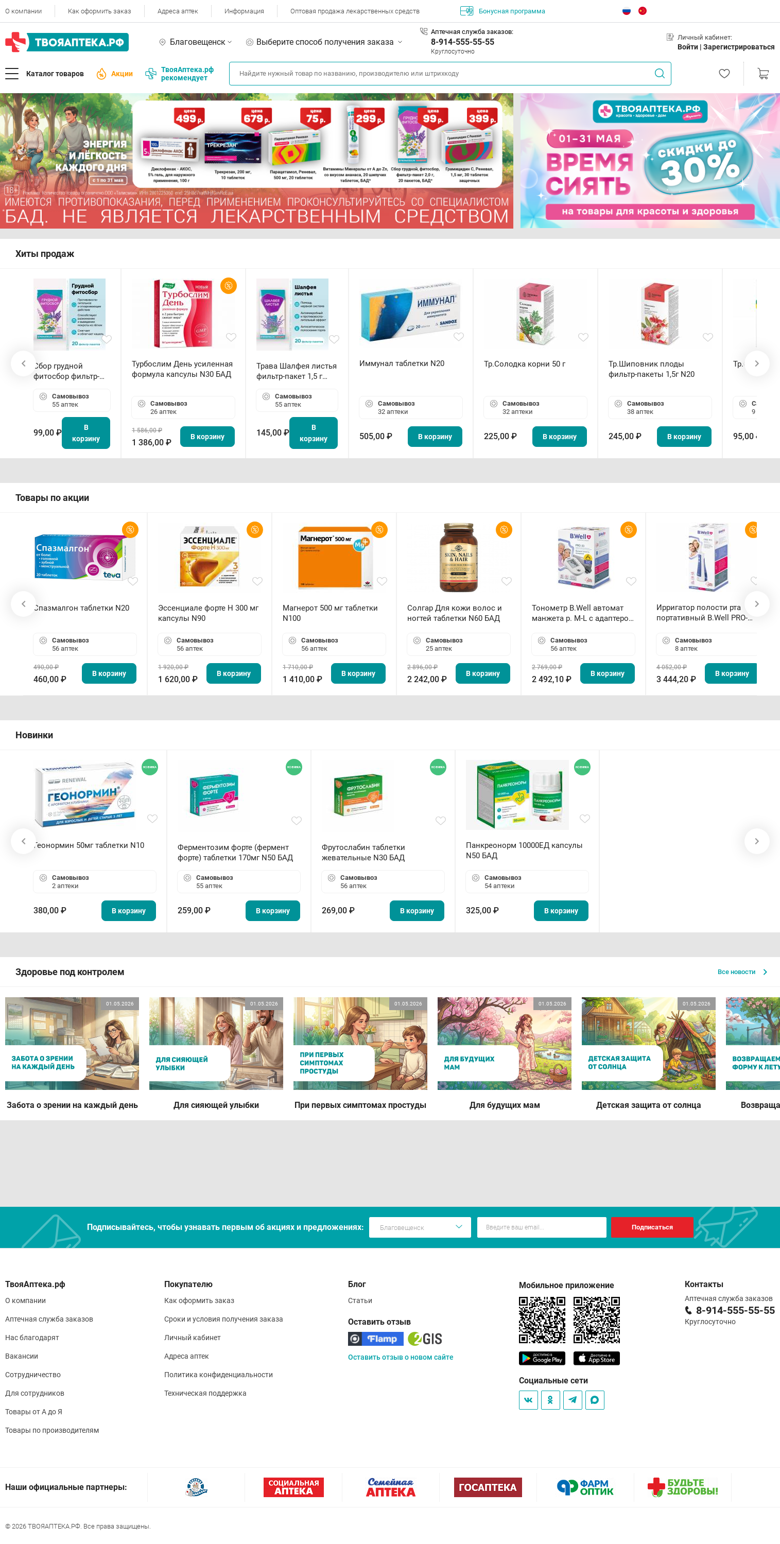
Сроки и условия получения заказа (223, 1319)
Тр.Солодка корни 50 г (524, 364)
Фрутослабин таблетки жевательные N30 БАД (363, 852)
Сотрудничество (33, 1374)
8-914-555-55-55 (462, 42)
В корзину (86, 433)
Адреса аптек (178, 11)
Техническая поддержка (205, 1393)
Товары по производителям (52, 1430)
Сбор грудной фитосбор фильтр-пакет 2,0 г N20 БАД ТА (69, 371)
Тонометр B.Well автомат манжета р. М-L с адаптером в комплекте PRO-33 (583, 613)
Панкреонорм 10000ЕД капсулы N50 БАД (524, 850)
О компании (23, 11)
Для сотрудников (34, 1393)
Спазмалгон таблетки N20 (81, 608)
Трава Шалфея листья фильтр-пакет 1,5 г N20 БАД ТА (296, 371)
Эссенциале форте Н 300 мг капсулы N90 (208, 613)
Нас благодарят (32, 1337)
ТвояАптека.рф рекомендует (179, 73)
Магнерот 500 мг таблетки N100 (330, 613)
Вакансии (21, 1356)
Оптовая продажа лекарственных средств (355, 11)
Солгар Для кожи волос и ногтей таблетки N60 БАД (454, 613)
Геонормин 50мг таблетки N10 (88, 845)
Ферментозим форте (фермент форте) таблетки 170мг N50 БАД (235, 852)
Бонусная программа (502, 10)
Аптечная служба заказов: (472, 32)
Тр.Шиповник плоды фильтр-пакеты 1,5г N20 (652, 369)
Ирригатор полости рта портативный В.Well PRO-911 (702, 613)
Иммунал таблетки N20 (401, 363)
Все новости (742, 972)
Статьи (360, 1300)
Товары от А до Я (33, 1412)
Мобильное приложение (566, 1285)
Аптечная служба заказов (49, 1319)
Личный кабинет (192, 1337)
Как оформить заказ (99, 11)
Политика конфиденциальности (218, 1374)
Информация (244, 11)
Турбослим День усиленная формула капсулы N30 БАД (182, 369)
